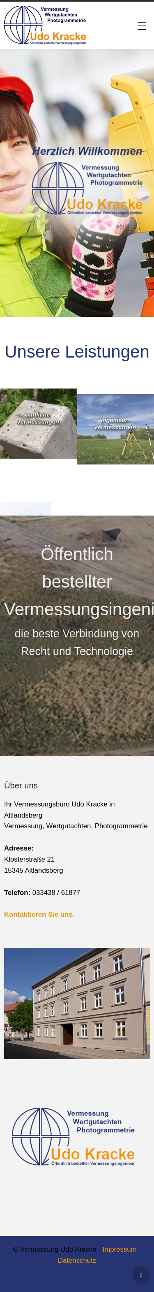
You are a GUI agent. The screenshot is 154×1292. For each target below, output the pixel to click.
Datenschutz (77, 1260)
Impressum (120, 1249)
